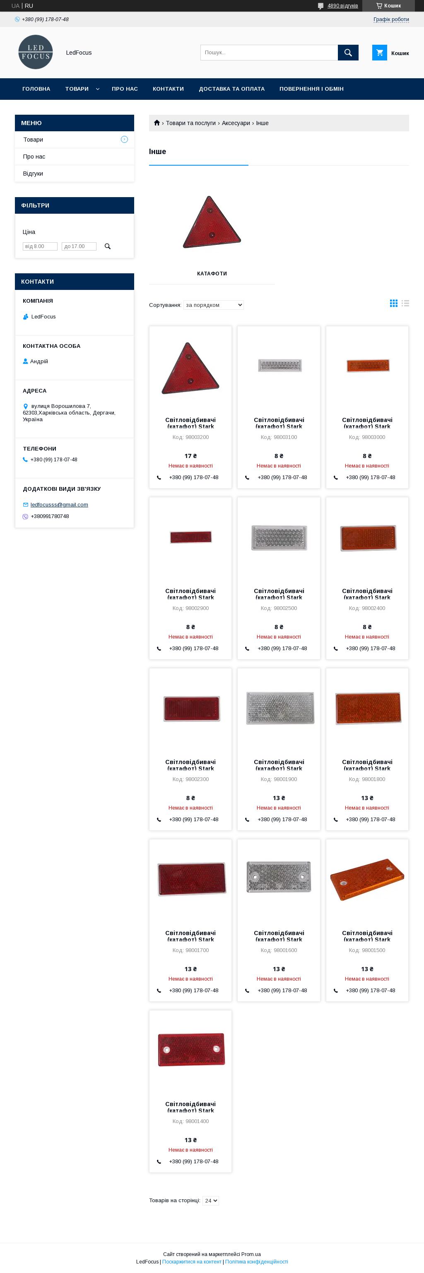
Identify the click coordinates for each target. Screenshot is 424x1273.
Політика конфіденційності (256, 1262)
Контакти (168, 89)
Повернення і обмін (311, 89)
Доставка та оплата (232, 89)
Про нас (125, 89)
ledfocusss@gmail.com (59, 504)
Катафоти (212, 274)
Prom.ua (251, 1254)
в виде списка (405, 305)
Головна (36, 89)
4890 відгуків (343, 6)
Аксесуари (236, 123)
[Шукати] (348, 52)
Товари (77, 89)
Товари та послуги (191, 123)
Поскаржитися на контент (192, 1262)
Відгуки (33, 173)
